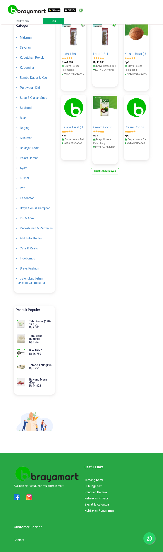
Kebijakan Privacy (96, 498)
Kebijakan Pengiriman (99, 510)
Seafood (26, 108)
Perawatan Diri (30, 88)
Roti (22, 188)
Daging (24, 128)
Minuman (26, 138)
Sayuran (25, 47)
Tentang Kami (93, 480)
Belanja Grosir (29, 148)
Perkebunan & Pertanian (36, 228)
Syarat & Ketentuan (97, 504)
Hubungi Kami (93, 486)
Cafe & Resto (29, 248)
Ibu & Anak (27, 218)
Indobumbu (27, 258)
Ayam (23, 168)
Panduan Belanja (95, 492)
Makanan (26, 37)
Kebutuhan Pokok (32, 57)
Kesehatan (27, 198)
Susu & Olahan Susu (33, 98)
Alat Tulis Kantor (31, 238)
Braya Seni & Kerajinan (35, 208)
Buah (23, 118)
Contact (19, 540)
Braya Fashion (29, 268)
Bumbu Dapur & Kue (33, 78)
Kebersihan (27, 67)
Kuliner (24, 178)
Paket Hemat (29, 158)
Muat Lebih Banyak (105, 171)
